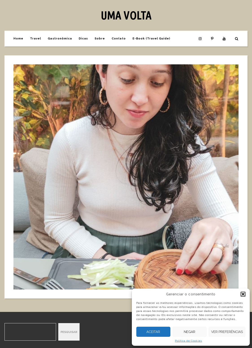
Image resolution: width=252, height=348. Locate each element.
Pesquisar (69, 332)
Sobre (100, 38)
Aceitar (153, 332)
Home (18, 38)
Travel (35, 38)
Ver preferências (227, 332)
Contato (119, 38)
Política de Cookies (188, 340)
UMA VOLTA (126, 15)
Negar (189, 332)
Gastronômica (60, 38)
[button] (243, 294)
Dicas (83, 38)
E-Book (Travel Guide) (151, 38)
